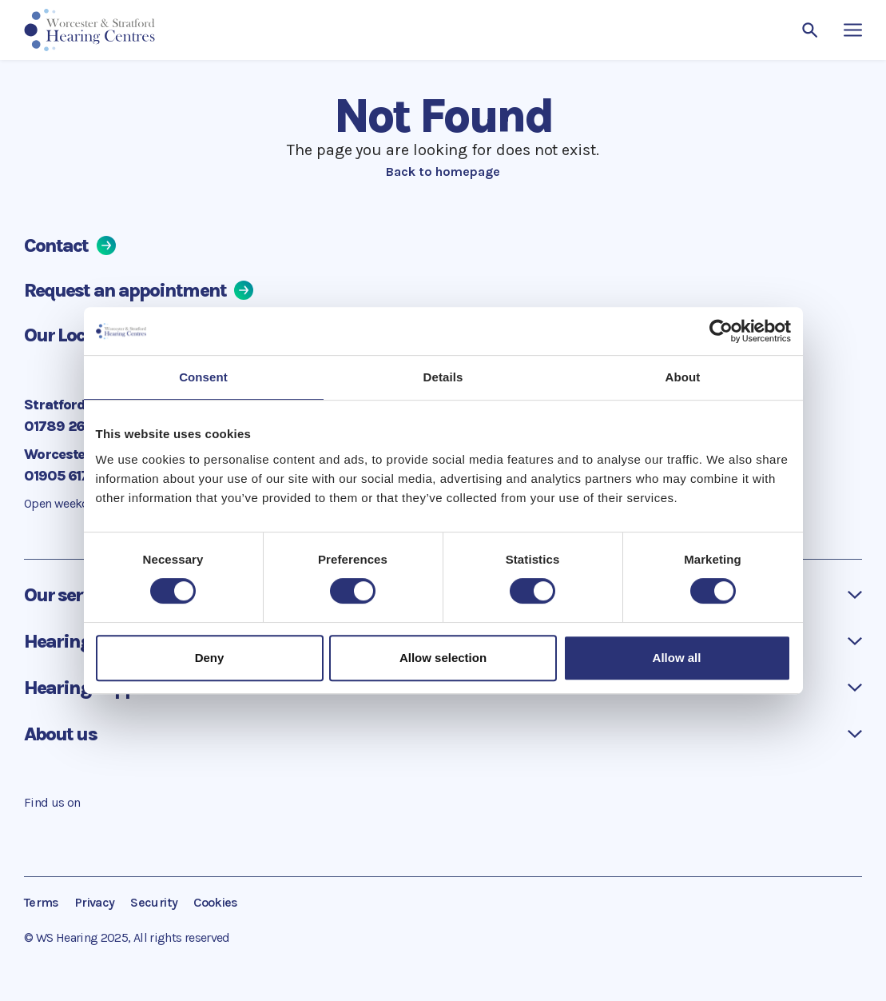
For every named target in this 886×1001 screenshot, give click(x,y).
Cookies (215, 902)
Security (153, 902)
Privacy (95, 902)
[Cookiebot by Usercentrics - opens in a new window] (721, 331)
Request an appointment (138, 290)
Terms (41, 902)
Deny (209, 657)
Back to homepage (443, 171)
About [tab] (683, 377)
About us (60, 734)
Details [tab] (443, 377)
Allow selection (443, 657)
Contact (70, 245)
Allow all (677, 657)
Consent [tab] (203, 377)
